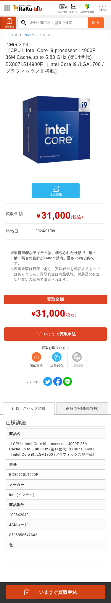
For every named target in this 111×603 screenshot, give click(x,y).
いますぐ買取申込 (55, 334)
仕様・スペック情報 (29, 408)
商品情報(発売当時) (82, 408)
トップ (13, 35)
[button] (6, 130)
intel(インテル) (18, 44)
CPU (46, 35)
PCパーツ (31, 35)
